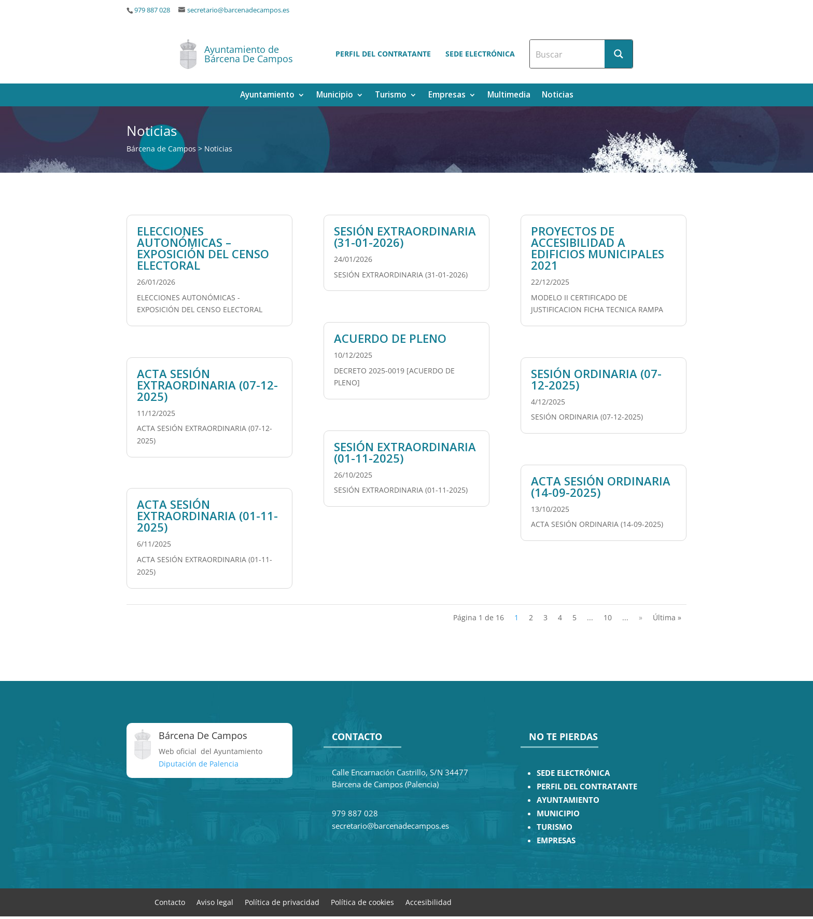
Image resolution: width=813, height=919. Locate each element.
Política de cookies (362, 901)
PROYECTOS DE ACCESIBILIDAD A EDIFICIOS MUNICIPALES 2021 (597, 248)
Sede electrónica (480, 54)
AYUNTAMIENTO (568, 800)
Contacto (170, 901)
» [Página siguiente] (640, 617)
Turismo (390, 95)
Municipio (334, 95)
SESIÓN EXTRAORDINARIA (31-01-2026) (405, 236)
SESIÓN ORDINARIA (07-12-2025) (596, 379)
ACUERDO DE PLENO (390, 338)
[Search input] (568, 53)
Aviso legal (215, 901)
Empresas (447, 95)
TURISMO (554, 826)
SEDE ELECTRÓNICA (573, 773)
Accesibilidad (428, 901)
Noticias (557, 95)
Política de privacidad (282, 901)
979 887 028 (152, 10)
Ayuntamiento (267, 95)
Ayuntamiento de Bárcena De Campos (248, 54)
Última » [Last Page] (667, 617)
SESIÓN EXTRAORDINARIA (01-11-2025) (405, 452)
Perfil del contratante (383, 54)
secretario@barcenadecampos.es (238, 10)
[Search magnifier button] (619, 54)
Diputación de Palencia (199, 764)
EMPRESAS (556, 840)
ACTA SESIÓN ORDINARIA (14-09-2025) (600, 486)
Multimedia (508, 95)
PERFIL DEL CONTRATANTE (587, 786)
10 (608, 617)
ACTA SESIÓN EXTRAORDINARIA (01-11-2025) (207, 515)
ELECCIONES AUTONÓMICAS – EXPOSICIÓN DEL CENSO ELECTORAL (203, 248)
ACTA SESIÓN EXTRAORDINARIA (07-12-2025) (207, 385)
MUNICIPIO (558, 813)
